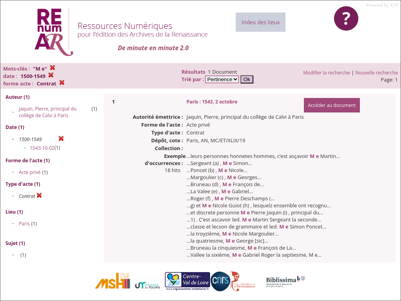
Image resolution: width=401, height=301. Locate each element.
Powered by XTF (382, 5)
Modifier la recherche (326, 72)
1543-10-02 (42, 148)
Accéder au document (332, 105)
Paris (24, 223)
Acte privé (29, 172)
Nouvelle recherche (377, 72)
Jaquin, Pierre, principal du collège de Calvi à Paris (47, 112)
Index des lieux (261, 22)
